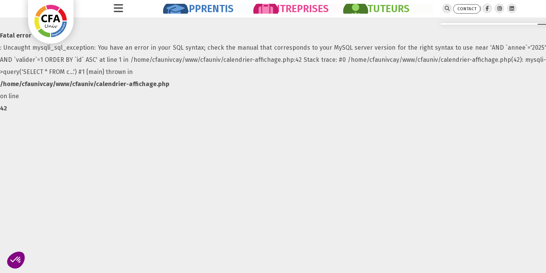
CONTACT (453, 13)
